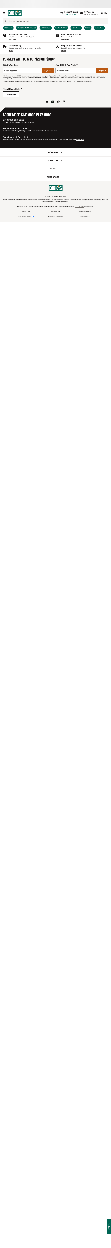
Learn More (12, 1070)
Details (11, 1081)
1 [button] (106, 1028)
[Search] (57, 21)
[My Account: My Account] (89, 13)
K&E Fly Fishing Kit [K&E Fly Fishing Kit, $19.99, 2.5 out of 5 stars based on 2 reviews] (84, 893)
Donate (63, 1081)
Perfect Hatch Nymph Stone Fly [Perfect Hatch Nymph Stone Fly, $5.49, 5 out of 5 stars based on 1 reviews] (88, 379)
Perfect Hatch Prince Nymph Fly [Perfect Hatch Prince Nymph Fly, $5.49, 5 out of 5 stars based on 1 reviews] (15, 465)
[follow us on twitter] (52, 1132)
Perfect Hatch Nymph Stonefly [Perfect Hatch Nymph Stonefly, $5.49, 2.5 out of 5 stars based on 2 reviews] (51, 979)
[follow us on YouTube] (46, 1132)
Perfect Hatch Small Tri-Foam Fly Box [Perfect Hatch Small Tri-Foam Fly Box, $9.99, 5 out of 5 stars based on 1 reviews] (90, 208)
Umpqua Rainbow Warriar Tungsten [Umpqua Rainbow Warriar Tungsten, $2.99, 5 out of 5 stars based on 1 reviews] (17, 636)
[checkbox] (19, 159)
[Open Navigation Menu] (4, 13)
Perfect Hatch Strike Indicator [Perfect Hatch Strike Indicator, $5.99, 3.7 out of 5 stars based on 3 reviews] (15, 807)
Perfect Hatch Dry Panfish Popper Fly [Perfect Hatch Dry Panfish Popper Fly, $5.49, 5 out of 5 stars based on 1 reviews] (54, 379)
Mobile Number (63, 1101)
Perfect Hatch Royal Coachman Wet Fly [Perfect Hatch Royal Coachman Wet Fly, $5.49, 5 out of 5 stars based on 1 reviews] (91, 979)
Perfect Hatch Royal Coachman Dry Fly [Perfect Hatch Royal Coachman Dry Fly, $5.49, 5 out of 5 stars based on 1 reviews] (91, 550)
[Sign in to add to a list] (31, 86)
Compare (18, 160)
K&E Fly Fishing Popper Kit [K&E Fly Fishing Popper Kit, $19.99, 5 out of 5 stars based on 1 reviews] (50, 893)
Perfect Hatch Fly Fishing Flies (18, 1056)
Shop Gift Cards (28, 1152)
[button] (14, 64)
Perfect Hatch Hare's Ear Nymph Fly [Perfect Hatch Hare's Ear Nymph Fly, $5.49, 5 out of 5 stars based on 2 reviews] (17, 293)
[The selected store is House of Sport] (69, 13)
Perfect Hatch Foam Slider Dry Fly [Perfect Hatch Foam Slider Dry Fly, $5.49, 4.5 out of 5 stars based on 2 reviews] (52, 722)
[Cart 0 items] (105, 13)
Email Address (10, 1101)
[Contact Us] (11, 1125)
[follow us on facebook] (58, 1132)
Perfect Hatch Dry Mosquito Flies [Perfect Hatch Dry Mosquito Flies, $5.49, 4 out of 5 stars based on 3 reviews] (52, 807)
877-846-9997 (79, 1237)
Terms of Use (26, 1242)
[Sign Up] (48, 1101)
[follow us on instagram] (64, 1132)
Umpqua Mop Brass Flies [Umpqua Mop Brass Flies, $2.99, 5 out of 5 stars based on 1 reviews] (49, 465)
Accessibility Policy (85, 1242)
